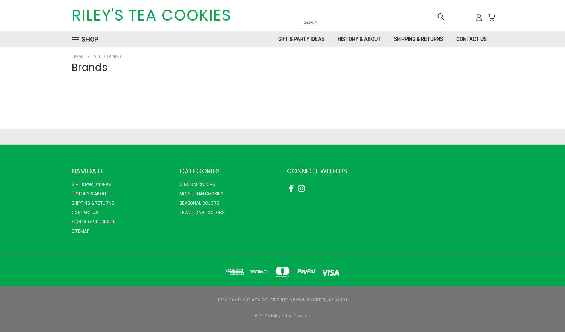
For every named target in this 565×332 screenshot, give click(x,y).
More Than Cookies (201, 193)
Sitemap (80, 231)
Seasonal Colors (199, 203)
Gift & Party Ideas (301, 39)
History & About (359, 39)
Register (106, 221)
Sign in (79, 221)
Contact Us (471, 39)
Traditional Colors (201, 212)
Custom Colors (197, 184)
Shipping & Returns (418, 39)
